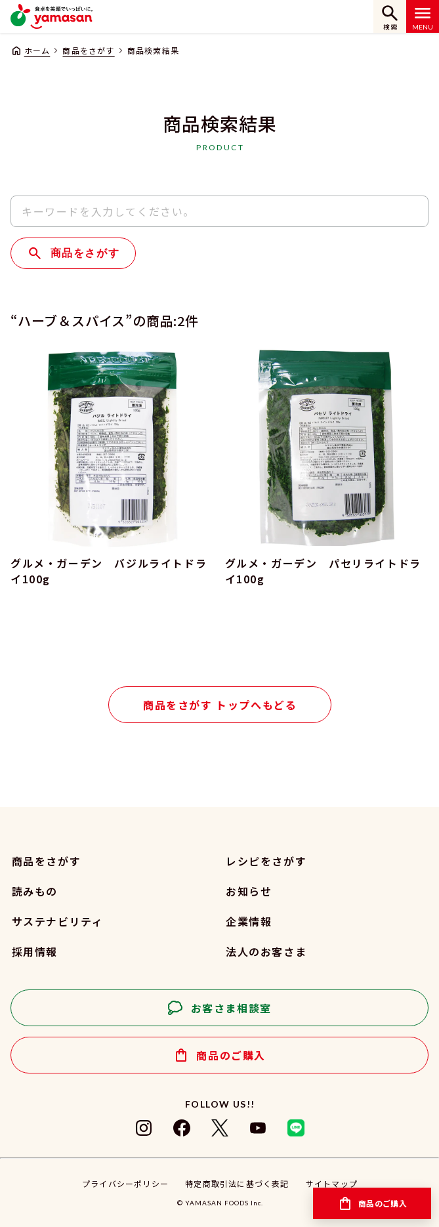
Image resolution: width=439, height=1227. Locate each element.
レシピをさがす (266, 861)
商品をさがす (88, 50)
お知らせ (249, 891)
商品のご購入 (231, 1055)
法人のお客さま (266, 951)
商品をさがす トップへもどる (220, 705)
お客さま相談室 (231, 1008)
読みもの (35, 891)
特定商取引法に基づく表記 (237, 1183)
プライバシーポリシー (125, 1183)
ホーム (37, 50)
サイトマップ (332, 1183)
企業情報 (249, 921)
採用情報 (35, 951)
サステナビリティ (58, 921)
